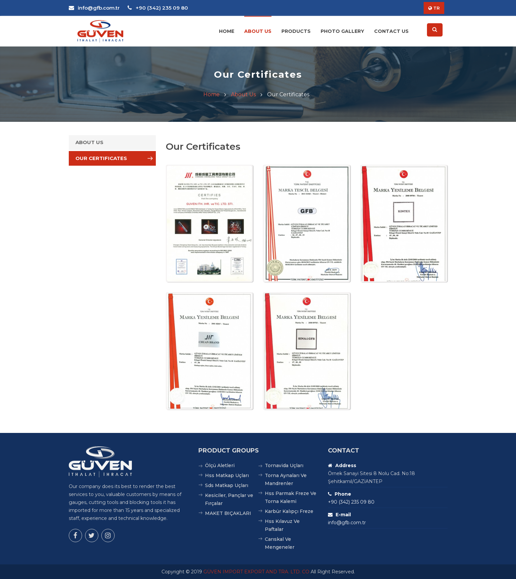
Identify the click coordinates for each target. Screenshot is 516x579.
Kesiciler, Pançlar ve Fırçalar (229, 499)
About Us (257, 31)
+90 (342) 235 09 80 (158, 8)
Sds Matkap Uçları (226, 485)
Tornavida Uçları (284, 465)
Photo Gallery (342, 31)
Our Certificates (101, 158)
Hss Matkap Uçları (227, 475)
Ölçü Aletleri (220, 465)
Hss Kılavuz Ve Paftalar (282, 525)
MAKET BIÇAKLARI (228, 513)
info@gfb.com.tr (94, 8)
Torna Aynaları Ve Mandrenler (286, 479)
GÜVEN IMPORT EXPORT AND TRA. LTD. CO (256, 572)
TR (434, 8)
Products (296, 31)
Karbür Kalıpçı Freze (289, 511)
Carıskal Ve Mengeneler (279, 543)
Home (226, 31)
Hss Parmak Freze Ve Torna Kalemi (290, 497)
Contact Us (391, 31)
